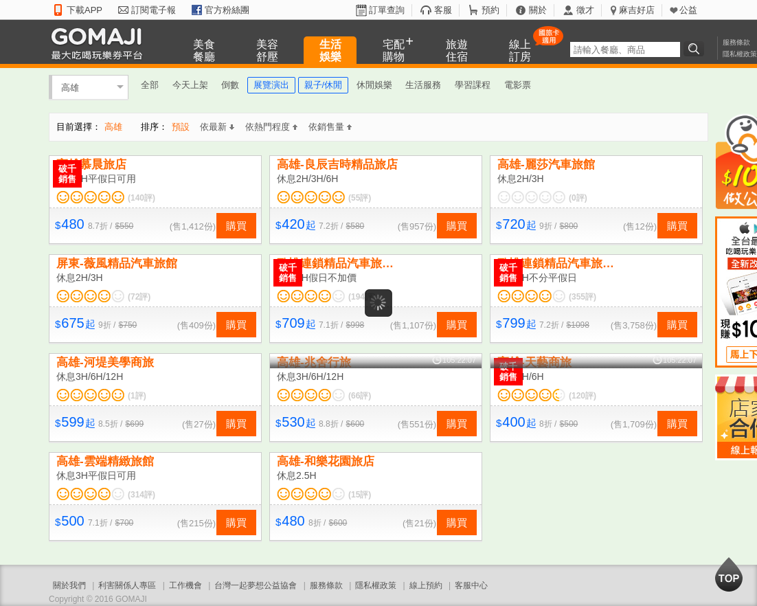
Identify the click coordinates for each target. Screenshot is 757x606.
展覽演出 (271, 85)
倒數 (230, 85)
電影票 (517, 85)
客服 (443, 10)
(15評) (359, 495)
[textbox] (625, 49)
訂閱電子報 (153, 10)
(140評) (141, 198)
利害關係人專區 (127, 585)
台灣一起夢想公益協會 (255, 585)
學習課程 (472, 85)
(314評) (141, 495)
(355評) (582, 297)
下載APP (84, 10)
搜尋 (695, 48)
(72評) (139, 297)
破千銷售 (67, 174)
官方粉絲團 (227, 10)
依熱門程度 (271, 127)
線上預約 (425, 585)
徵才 (585, 10)
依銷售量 (330, 127)
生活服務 (423, 85)
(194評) (362, 297)
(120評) (582, 396)
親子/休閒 (323, 85)
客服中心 (471, 585)
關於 (538, 10)
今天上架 (190, 85)
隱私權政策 (740, 54)
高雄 (70, 87)
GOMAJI (100, 43)
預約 (490, 10)
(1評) (137, 396)
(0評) (578, 198)
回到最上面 (729, 574)
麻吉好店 (637, 10)
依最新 (217, 127)
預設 (181, 127)
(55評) (359, 198)
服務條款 (736, 42)
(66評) (359, 396)
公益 (688, 10)
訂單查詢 (387, 10)
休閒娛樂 (374, 85)
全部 (150, 85)
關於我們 (69, 585)
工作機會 (185, 585)
